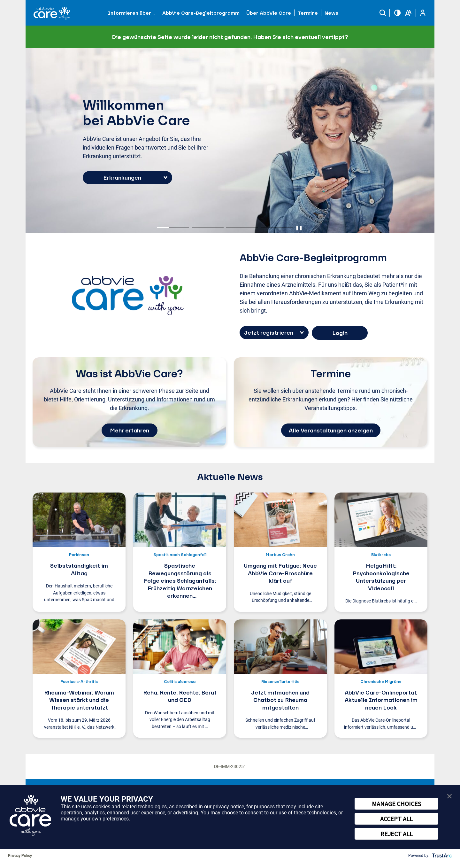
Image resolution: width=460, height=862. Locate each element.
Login (340, 333)
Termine (308, 13)
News (331, 13)
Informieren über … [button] (132, 13)
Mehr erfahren (129, 430)
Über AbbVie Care (268, 13)
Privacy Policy (20, 855)
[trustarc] (441, 855)
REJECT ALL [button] (396, 834)
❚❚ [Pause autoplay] (299, 227)
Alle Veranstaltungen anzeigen (331, 430)
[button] (383, 13)
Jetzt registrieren (268, 332)
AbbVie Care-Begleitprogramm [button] (201, 13)
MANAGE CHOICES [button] (396, 804)
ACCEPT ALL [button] (396, 819)
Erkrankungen (122, 177)
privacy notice (228, 807)
